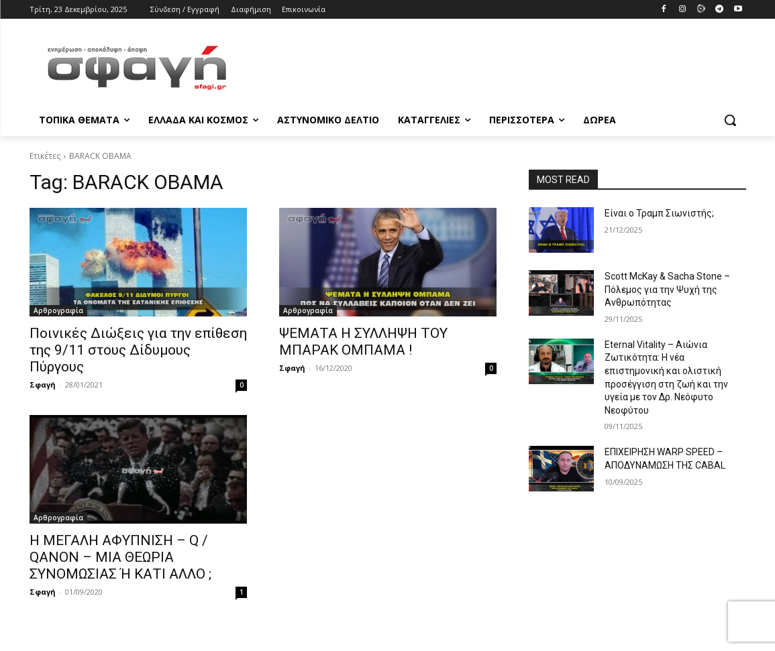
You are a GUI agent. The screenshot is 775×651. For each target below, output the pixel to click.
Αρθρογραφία (58, 310)
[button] (730, 120)
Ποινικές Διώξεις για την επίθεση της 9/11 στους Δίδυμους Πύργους (138, 350)
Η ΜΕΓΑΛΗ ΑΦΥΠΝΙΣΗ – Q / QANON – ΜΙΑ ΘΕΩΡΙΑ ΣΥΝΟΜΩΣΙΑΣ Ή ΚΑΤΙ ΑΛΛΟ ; (120, 557)
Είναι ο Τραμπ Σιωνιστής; (659, 213)
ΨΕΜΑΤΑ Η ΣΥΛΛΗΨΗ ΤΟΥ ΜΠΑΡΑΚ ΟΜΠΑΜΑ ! (363, 341)
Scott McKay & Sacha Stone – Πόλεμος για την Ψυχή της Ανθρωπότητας (667, 289)
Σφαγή (43, 384)
